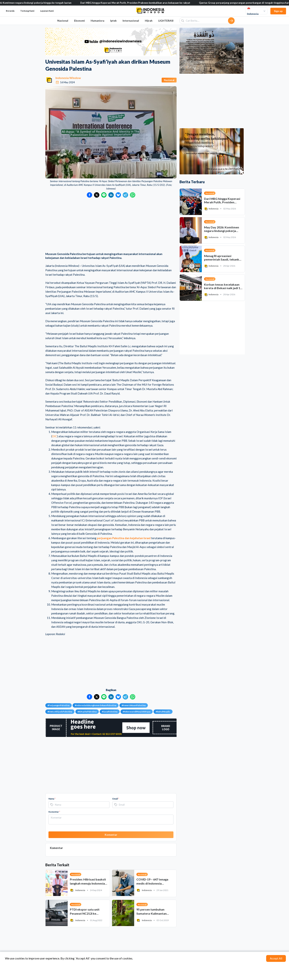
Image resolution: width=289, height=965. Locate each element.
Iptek (113, 20)
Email (115, 798)
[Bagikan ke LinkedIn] (111, 195)
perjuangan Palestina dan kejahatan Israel (124, 538)
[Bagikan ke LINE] (104, 195)
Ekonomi (79, 20)
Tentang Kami (27, 10)
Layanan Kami (47, 10)
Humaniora (97, 20)
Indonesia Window (68, 78)
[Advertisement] (111, 225)
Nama (51, 798)
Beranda (10, 10)
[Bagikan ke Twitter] (96, 195)
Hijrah (148, 20)
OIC (54, 436)
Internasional (131, 20)
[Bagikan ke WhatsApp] (132, 195)
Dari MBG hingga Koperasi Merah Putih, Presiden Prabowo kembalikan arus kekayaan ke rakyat (140, 2)
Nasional (62, 20)
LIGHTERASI (165, 20)
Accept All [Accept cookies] (276, 958)
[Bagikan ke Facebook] (89, 195)
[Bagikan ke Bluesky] (118, 195)
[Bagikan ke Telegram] (125, 195)
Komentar (54, 811)
